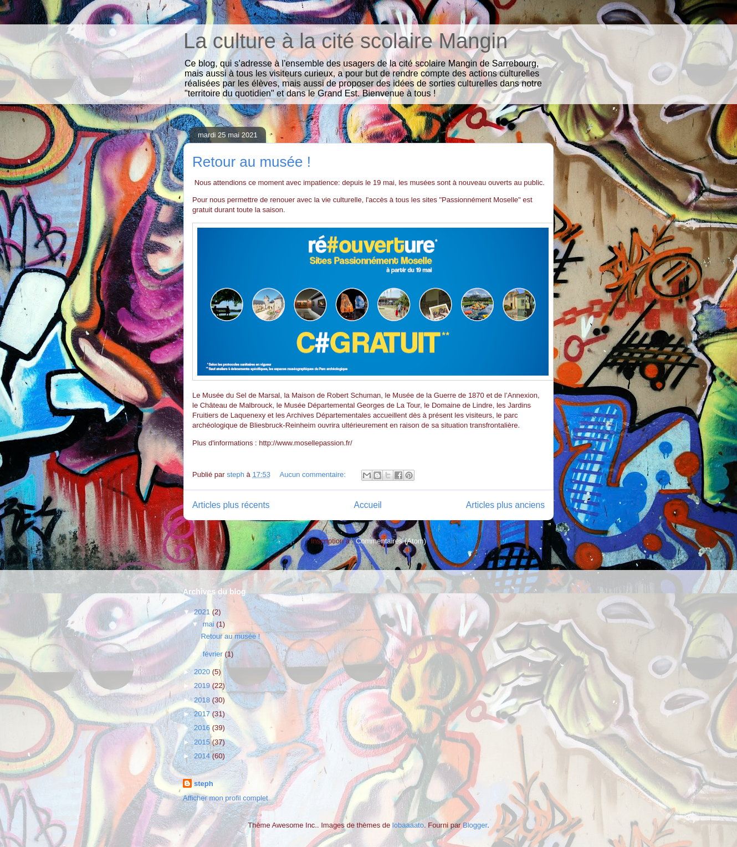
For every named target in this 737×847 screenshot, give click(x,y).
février (214, 654)
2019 (203, 685)
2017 (203, 714)
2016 (203, 727)
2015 (203, 742)
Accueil (368, 505)
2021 (203, 612)
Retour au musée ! (251, 161)
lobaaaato (408, 825)
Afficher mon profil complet (225, 798)
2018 (203, 700)
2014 (203, 756)
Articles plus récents (231, 505)
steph (203, 783)
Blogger (475, 825)
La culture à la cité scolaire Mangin (345, 41)
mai (210, 624)
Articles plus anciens (505, 505)
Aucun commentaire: (314, 474)
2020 (203, 672)
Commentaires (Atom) (391, 541)
